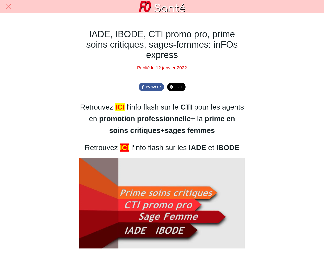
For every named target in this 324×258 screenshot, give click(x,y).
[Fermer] (8, 6)
